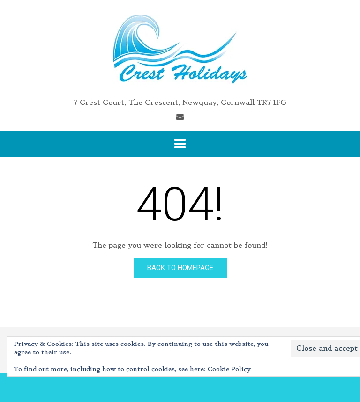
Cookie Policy (229, 369)
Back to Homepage (180, 267)
